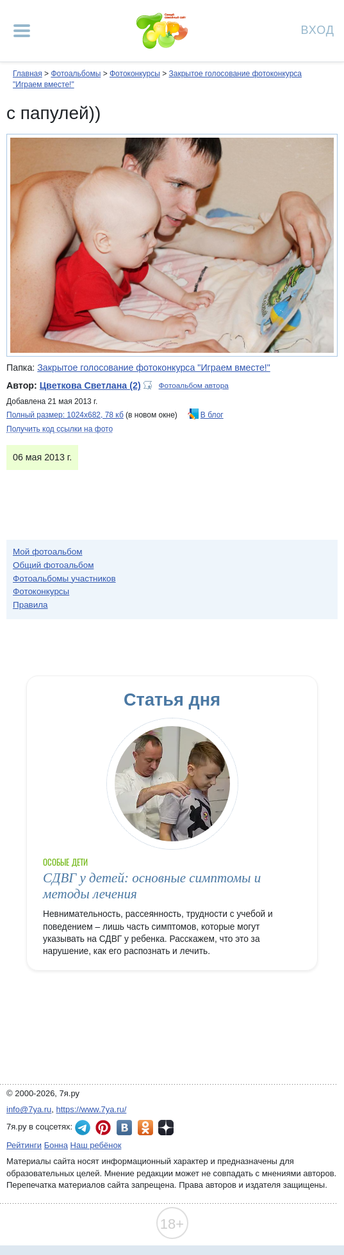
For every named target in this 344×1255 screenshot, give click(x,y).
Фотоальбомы (76, 73)
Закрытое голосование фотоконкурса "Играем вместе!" (153, 367)
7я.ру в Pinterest (103, 1127)
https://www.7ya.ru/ (91, 1109)
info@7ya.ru (28, 1109)
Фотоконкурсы (135, 73)
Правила (30, 605)
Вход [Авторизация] (317, 29)
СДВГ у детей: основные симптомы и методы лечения (152, 886)
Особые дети (65, 862)
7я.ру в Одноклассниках (145, 1127)
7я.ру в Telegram (82, 1127)
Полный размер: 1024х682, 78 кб (65, 414)
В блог (212, 414)
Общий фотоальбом (53, 565)
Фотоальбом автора (194, 385)
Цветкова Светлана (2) (90, 385)
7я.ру (166, 1127)
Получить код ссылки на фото (59, 429)
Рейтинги (24, 1145)
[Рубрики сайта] (22, 31)
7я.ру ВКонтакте (124, 1127)
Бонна (56, 1145)
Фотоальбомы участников (64, 578)
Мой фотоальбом (48, 551)
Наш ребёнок (96, 1145)
